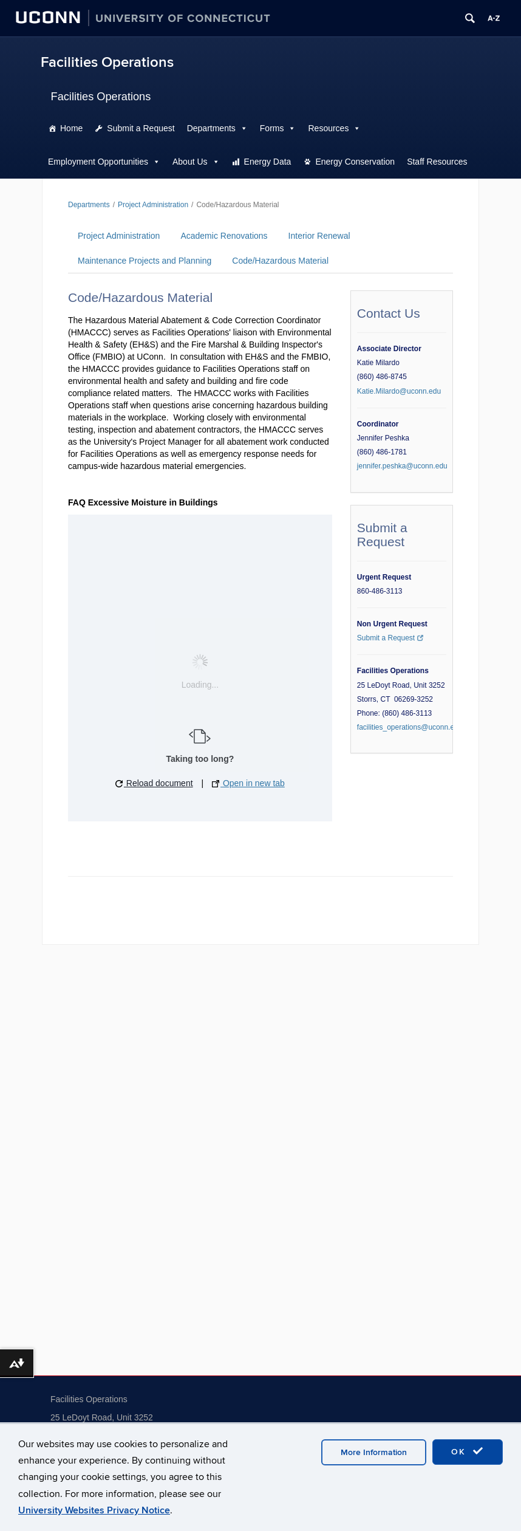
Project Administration (153, 204)
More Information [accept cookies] (374, 1452)
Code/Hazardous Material (280, 260)
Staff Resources (437, 161)
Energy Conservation (355, 161)
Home (71, 128)
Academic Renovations (223, 236)
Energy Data (267, 161)
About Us (190, 161)
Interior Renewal (319, 236)
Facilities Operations (107, 62)
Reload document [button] (154, 783)
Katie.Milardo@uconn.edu (399, 391)
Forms (272, 128)
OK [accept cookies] (467, 1451)
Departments (211, 128)
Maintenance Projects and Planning (144, 260)
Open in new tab (248, 783)
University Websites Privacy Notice (94, 1510)
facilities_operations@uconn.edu (410, 727)
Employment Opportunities (98, 161)
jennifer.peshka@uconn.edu (402, 466)
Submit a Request (140, 128)
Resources (328, 128)
